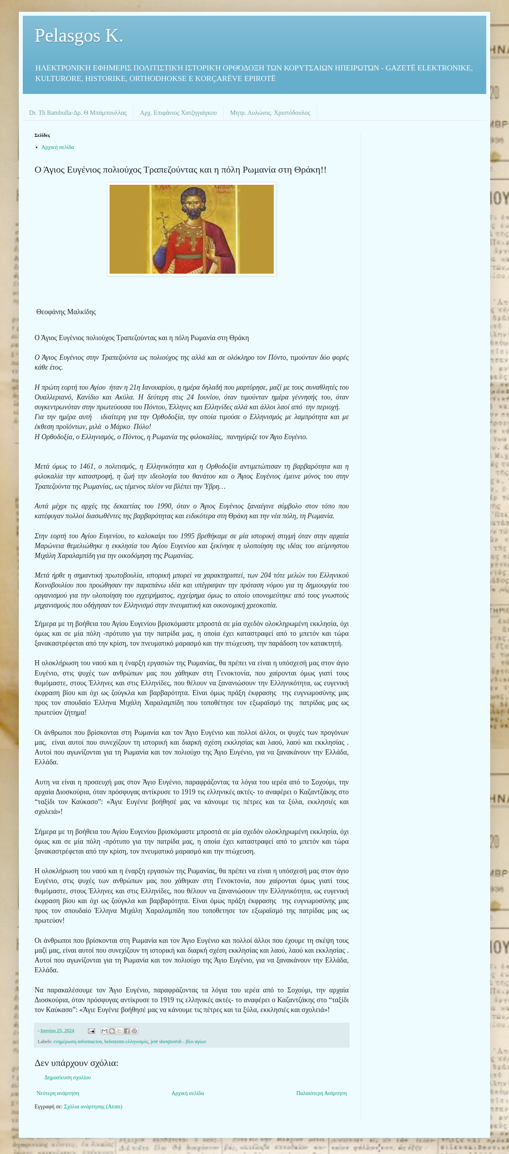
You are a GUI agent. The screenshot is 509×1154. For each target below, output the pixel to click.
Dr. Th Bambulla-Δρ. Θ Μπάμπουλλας (77, 112)
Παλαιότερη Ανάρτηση (322, 1093)
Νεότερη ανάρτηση (58, 1093)
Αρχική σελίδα (58, 147)
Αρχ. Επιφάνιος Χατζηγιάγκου (178, 112)
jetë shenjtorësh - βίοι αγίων (178, 1041)
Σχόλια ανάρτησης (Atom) (93, 1107)
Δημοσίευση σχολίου (67, 1077)
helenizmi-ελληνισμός (126, 1041)
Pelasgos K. (79, 35)
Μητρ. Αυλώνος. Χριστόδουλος (270, 112)
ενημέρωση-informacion (77, 1041)
